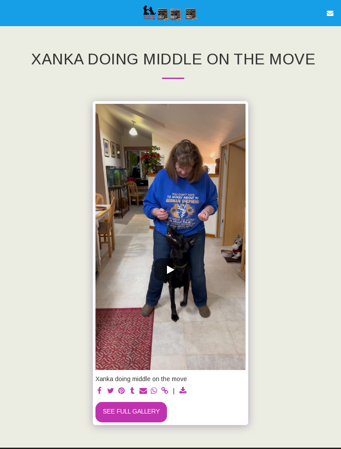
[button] (9, 13)
